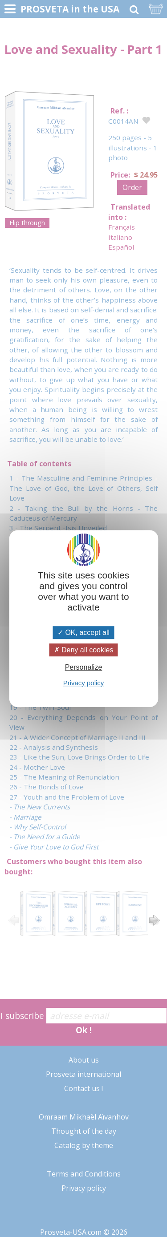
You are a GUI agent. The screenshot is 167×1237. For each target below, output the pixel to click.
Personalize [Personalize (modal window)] (83, 667)
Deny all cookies (84, 650)
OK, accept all (83, 632)
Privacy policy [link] (83, 683)
